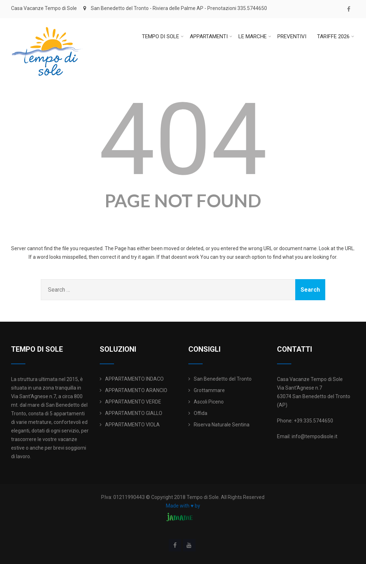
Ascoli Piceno (209, 402)
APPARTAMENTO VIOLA (132, 424)
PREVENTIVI (291, 36)
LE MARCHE (254, 36)
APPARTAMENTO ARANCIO (136, 390)
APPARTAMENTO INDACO (134, 379)
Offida (200, 413)
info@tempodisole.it (314, 436)
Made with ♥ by (183, 506)
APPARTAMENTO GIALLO (133, 413)
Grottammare (209, 390)
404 (183, 139)
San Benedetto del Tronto (223, 379)
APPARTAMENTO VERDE (133, 402)
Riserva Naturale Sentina (221, 424)
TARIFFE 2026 (335, 36)
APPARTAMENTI (211, 36)
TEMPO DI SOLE (163, 36)
